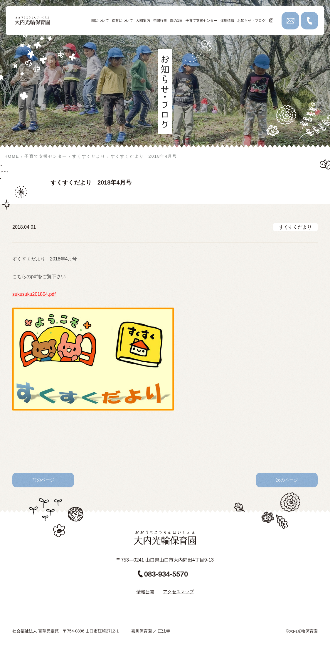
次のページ (287, 479)
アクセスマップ (178, 591)
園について (100, 21)
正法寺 (164, 631)
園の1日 (176, 21)
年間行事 (160, 21)
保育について (122, 21)
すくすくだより (295, 227)
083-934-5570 (163, 574)
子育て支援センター (201, 21)
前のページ (43, 479)
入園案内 (143, 21)
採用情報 (227, 21)
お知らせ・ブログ (251, 21)
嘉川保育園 (141, 631)
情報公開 (145, 591)
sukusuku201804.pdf (34, 294)
